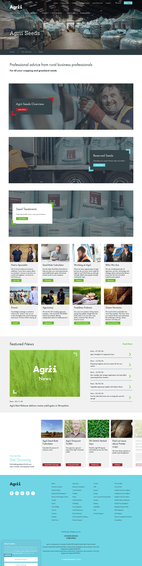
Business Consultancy (79, 487)
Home (12, 52)
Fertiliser (75, 493)
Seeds (74, 497)
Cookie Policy (7, 562)
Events (44, 13)
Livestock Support (98, 513)
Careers (56, 3)
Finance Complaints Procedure (123, 517)
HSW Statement (118, 510)
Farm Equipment (77, 507)
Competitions (118, 520)
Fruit (94, 510)
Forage (95, 493)
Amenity (95, 500)
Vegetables (96, 507)
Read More (127, 344)
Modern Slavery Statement (122, 500)
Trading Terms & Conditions (122, 493)
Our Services (26, 52)
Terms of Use (118, 487)
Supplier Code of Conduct (121, 497)
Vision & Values (56, 490)
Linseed (95, 490)
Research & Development (59, 493)
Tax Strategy (118, 513)
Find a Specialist (31, 13)
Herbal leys (95, 465)
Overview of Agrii (57, 487)
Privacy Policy (118, 483)
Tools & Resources (98, 3)
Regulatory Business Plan (121, 507)
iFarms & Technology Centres (60, 497)
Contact (74, 3)
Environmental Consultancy (80, 517)
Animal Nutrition (77, 500)
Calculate (48, 280)
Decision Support (77, 520)
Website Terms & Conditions (122, 490)
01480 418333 (71, 538)
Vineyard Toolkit (73, 465)
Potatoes (117, 465)
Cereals (95, 483)
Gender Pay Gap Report (121, 503)
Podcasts (54, 517)
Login (128, 3)
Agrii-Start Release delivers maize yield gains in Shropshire (39, 405)
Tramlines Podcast (84, 3)
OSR (94, 487)
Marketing (75, 503)
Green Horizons (113, 323)
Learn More (22, 109)
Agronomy (48, 323)
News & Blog (65, 3)
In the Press (55, 520)
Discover (110, 280)
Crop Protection (77, 490)
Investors (108, 3)
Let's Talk (16, 280)
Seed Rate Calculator (52, 465)
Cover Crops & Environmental (101, 497)
